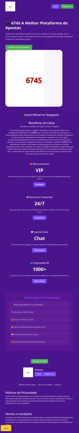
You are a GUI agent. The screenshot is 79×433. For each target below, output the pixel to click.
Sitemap (57, 387)
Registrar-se (67, 6)
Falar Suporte (39, 251)
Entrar (46, 428)
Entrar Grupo (39, 282)
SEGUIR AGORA (39, 364)
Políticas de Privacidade (27, 387)
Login (56, 6)
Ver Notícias (39, 218)
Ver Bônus (39, 185)
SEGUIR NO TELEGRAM (19, 47)
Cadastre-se (33, 428)
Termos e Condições (45, 387)
